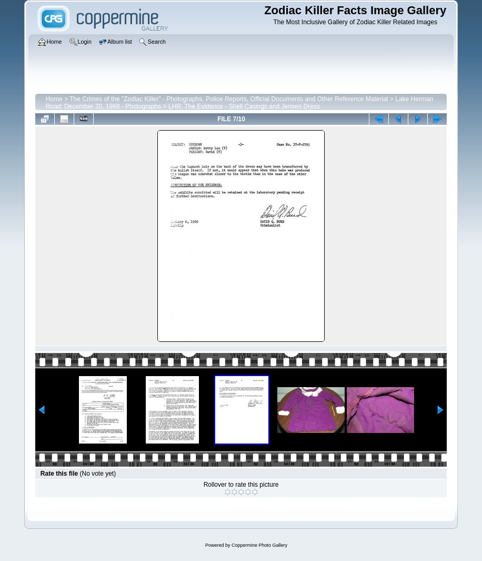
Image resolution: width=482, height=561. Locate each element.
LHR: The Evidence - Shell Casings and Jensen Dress (244, 106)
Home (54, 99)
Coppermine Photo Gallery (259, 545)
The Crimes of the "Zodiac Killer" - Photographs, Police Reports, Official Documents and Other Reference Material (228, 99)
